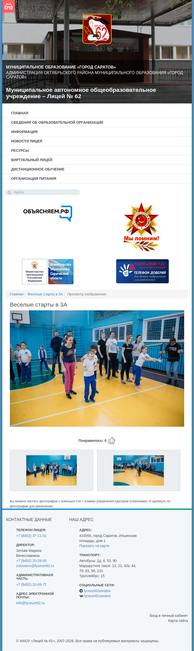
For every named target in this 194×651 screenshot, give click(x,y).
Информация (24, 132)
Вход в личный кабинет (169, 616)
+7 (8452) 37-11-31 (31, 536)
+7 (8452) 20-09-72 (31, 584)
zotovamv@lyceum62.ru (35, 566)
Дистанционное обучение (37, 169)
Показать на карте (94, 546)
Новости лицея (26, 141)
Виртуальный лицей (31, 160)
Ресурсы (20, 150)
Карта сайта (178, 621)
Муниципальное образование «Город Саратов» (61, 67)
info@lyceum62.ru (30, 603)
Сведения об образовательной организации (57, 122)
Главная (19, 113)
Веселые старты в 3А (45, 294)
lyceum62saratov (97, 591)
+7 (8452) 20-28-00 (31, 561)
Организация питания (33, 179)
